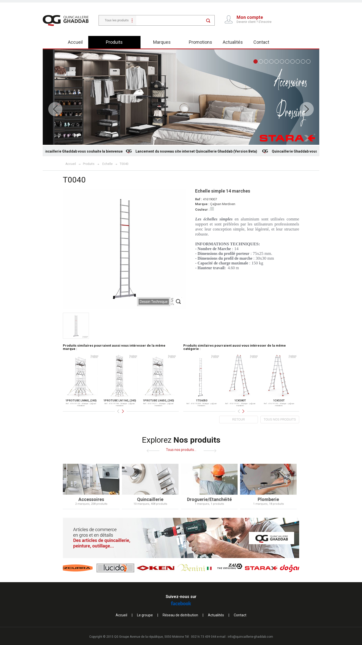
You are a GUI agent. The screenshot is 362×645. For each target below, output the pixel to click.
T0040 (124, 164)
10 (303, 61)
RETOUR (238, 419)
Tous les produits (117, 20)
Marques (162, 42)
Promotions (200, 42)
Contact (261, 42)
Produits (114, 42)
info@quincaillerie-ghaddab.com (250, 636)
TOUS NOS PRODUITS (280, 419)
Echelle (107, 164)
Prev (55, 109)
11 (308, 61)
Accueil (75, 42)
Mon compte (250, 17)
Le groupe (145, 615)
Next (307, 109)
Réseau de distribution (180, 615)
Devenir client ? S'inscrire (254, 21)
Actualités (233, 42)
